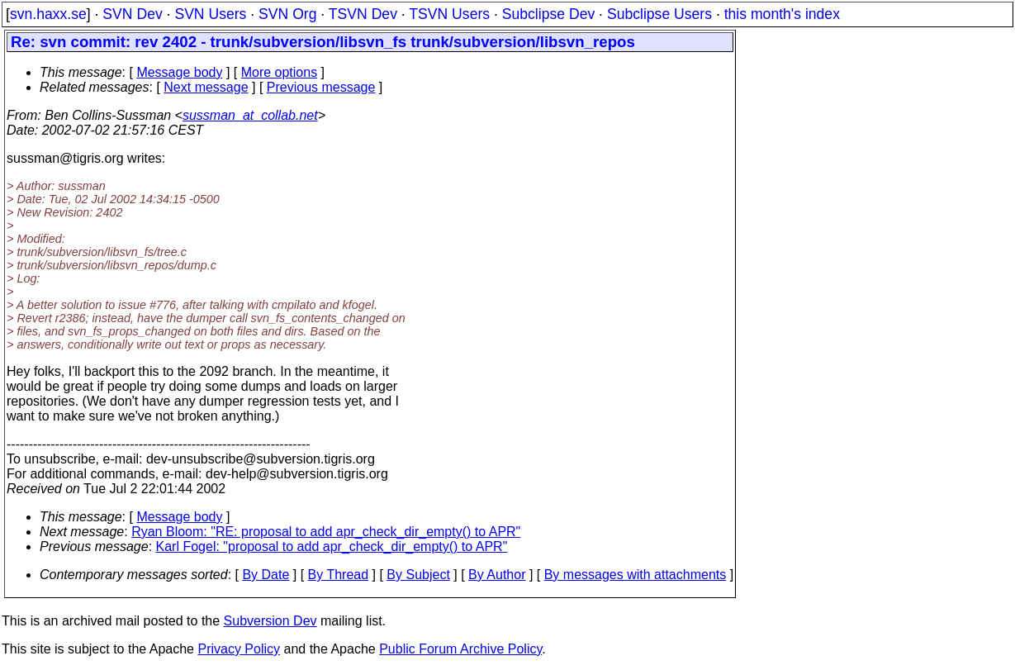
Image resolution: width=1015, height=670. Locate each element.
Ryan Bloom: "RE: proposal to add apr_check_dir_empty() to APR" (325, 532)
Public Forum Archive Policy (460, 649)
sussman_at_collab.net (250, 115)
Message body (179, 72)
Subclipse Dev (548, 14)
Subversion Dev (270, 621)
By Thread (338, 575)
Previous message (321, 87)
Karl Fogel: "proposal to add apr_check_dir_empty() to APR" (332, 546)
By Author (496, 575)
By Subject (418, 575)
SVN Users (210, 14)
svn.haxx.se (48, 14)
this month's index (782, 14)
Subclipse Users (659, 14)
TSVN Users (449, 14)
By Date (265, 575)
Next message (206, 87)
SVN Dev (132, 14)
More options (279, 72)
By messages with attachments (635, 575)
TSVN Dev (363, 14)
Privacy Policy (238, 649)
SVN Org (287, 14)
